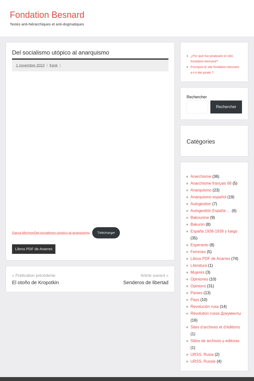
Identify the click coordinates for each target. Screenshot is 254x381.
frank (54, 65)
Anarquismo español (208, 197)
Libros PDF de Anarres (33, 249)
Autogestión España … (210, 211)
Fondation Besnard (47, 15)
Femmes (198, 252)
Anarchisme (200, 176)
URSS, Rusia (202, 354)
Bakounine (199, 217)
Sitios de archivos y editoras (214, 341)
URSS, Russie (203, 361)
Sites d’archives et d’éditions (215, 327)
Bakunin (197, 224)
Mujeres (197, 272)
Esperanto (199, 245)
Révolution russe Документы (215, 313)
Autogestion (200, 204)
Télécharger (106, 233)
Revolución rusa (204, 306)
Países (196, 293)
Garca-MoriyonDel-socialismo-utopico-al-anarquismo (51, 233)
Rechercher (197, 97)
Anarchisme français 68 (210, 183)
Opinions (198, 286)
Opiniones (199, 279)
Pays (194, 300)
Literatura (198, 265)
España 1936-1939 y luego (213, 231)
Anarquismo (200, 190)
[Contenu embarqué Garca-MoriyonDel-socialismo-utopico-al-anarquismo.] (90, 148)
